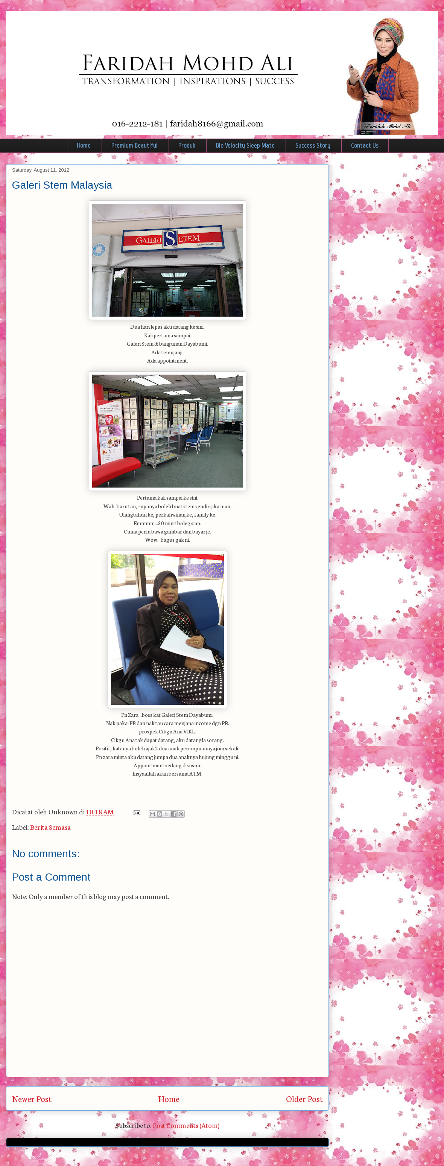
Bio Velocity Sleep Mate (245, 145)
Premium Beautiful (134, 145)
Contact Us (365, 145)
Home (84, 145)
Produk (186, 145)
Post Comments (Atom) (186, 1125)
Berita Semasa (50, 827)
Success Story (312, 145)
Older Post (304, 1098)
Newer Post (32, 1098)
